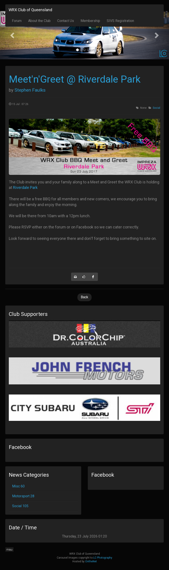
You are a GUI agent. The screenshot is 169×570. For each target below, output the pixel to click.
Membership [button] (90, 21)
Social (156, 107)
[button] (12, 35)
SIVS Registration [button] (120, 21)
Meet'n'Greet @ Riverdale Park (75, 79)
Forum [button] (17, 21)
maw (9, 549)
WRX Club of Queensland (30, 9)
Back (84, 297)
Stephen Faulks (30, 90)
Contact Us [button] (65, 21)
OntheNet (91, 561)
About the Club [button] (39, 21)
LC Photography (102, 557)
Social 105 (20, 506)
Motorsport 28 (23, 496)
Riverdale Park (25, 187)
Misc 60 (18, 486)
